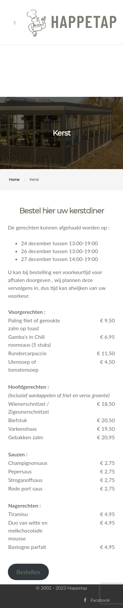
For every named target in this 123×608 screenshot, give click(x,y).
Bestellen (28, 571)
